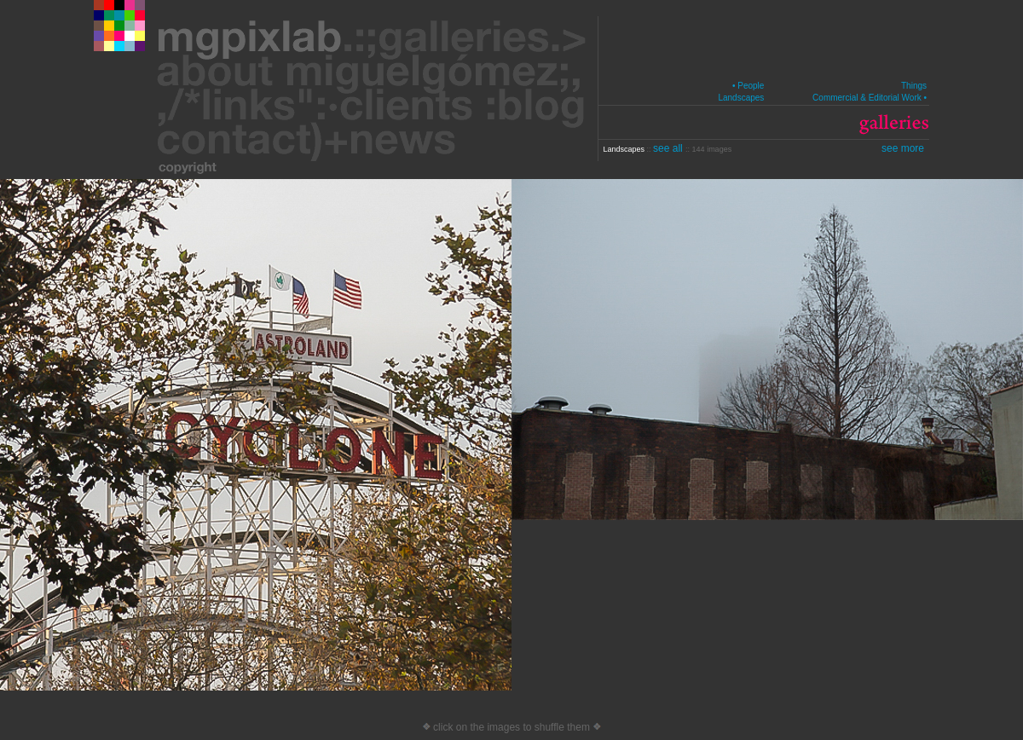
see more (902, 148)
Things (914, 85)
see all (669, 148)
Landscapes (741, 97)
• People (748, 85)
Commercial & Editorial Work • (869, 97)
